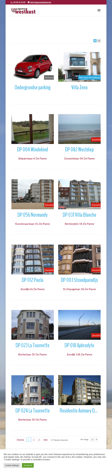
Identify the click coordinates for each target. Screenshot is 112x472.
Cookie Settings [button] (12, 465)
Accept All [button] (28, 465)
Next (46, 440)
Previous (20, 440)
